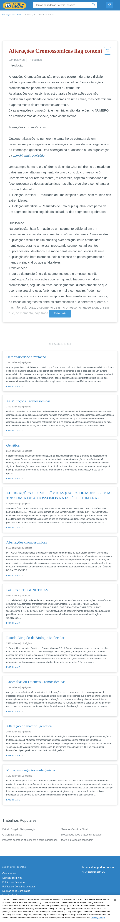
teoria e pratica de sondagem (77, 840)
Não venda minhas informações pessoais (25, 899)
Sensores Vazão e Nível (74, 829)
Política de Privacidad (14, 882)
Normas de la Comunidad (16, 891)
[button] (107, 51)
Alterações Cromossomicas (40, 14)
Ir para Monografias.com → (98, 867)
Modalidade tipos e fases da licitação (81, 834)
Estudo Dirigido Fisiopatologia (18, 829)
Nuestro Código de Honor (16, 895)
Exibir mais (60, 313)
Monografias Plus (11, 14)
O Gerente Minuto (12, 834)
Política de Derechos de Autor (18, 886)
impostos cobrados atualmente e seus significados (30, 840)
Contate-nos (9, 873)
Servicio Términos (12, 877)
